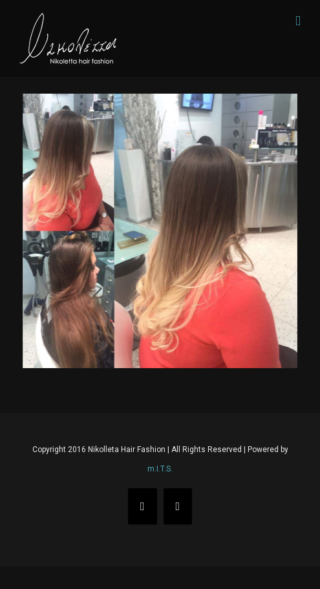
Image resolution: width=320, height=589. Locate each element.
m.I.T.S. (160, 468)
